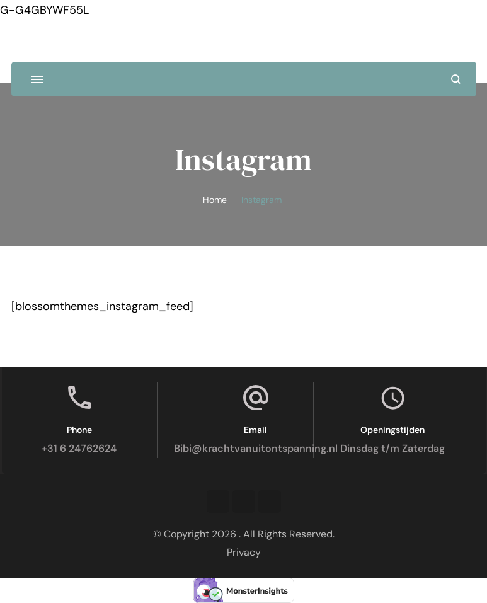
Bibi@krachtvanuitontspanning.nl (256, 448)
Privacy (244, 552)
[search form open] (456, 79)
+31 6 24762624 (79, 448)
